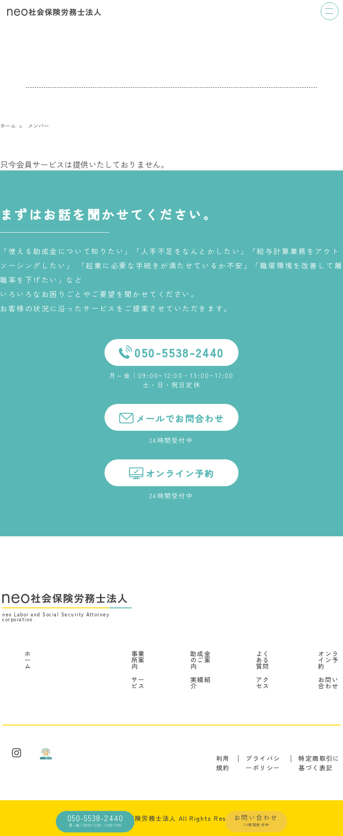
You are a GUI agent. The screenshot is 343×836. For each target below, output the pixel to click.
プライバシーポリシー (263, 763)
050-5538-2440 (95, 819)
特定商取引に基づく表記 (318, 763)
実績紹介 (200, 682)
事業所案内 (138, 659)
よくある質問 (263, 659)
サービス (138, 682)
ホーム (28, 659)
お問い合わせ (256, 820)
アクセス (263, 682)
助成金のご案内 (200, 659)
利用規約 (223, 763)
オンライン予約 (328, 659)
